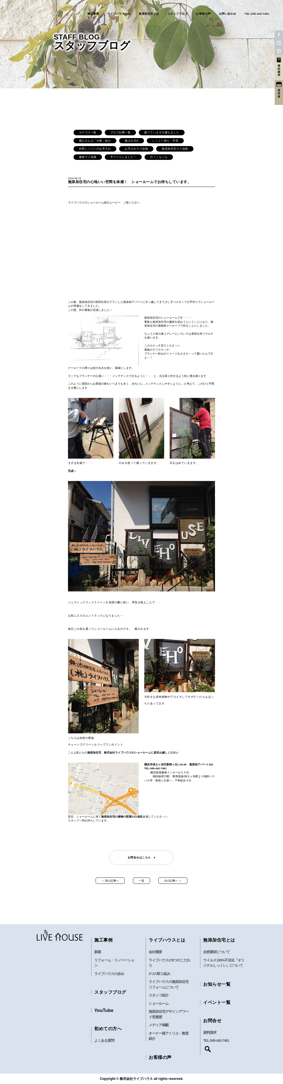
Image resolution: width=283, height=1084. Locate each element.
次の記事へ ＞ (173, 880)
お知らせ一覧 (216, 984)
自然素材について (216, 952)
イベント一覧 (216, 1002)
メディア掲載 (159, 1025)
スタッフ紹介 (159, 995)
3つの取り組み (159, 974)
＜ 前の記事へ (110, 880)
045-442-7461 (219, 1040)
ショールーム (159, 1003)
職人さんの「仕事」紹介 (95, 140)
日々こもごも (158, 156)
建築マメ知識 (87, 156)
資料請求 (209, 1032)
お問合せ (212, 1020)
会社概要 (155, 952)
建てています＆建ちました (161, 132)
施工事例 (93, 13)
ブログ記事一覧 (120, 132)
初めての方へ (108, 1028)
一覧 (141, 880)
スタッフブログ (177, 13)
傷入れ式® (131, 140)
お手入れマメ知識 (136, 148)
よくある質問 (104, 1040)
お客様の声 (203, 13)
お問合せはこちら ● (142, 857)
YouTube (104, 1010)
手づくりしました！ (123, 156)
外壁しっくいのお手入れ (95, 148)
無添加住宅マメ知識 (175, 148)
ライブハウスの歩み (109, 974)
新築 (97, 952)
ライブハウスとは (118, 13)
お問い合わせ (227, 13)
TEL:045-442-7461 (257, 13)
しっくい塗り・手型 (165, 140)
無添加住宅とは (149, 13)
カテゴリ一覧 (87, 132)
